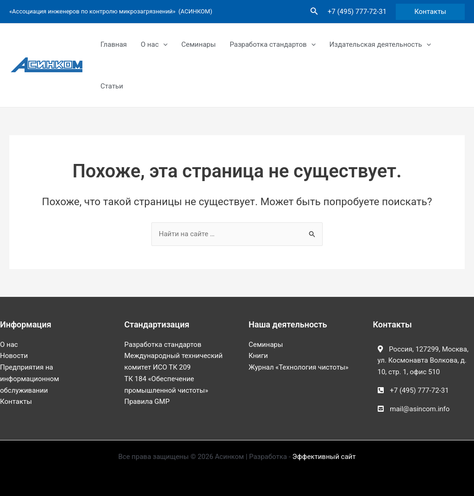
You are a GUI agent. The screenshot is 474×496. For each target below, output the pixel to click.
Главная (113, 44)
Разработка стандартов (272, 44)
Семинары (198, 44)
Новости (14, 356)
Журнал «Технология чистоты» (299, 367)
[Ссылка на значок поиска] (314, 12)
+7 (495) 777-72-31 (357, 11)
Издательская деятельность (380, 44)
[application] (163, 44)
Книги (258, 356)
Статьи (111, 86)
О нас (154, 44)
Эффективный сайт (324, 456)
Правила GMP (147, 401)
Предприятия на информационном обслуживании (29, 379)
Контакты (16, 401)
